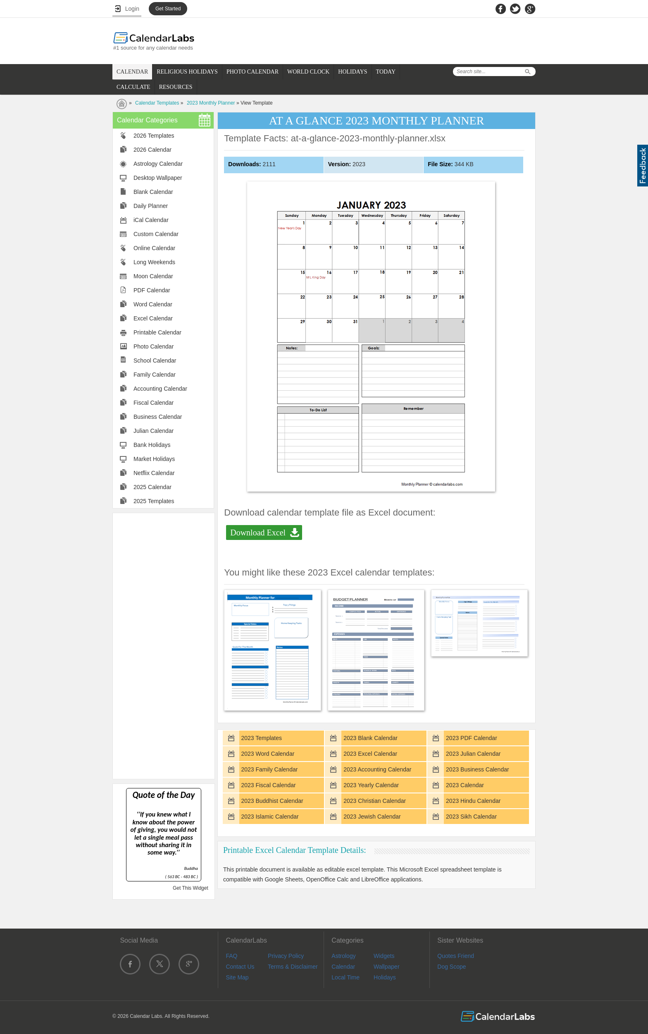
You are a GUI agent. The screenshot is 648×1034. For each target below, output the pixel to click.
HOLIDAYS (352, 72)
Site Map (237, 977)
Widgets (384, 956)
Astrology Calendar (158, 163)
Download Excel (258, 532)
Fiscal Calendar (153, 402)
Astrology (343, 956)
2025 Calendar (152, 487)
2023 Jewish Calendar (372, 816)
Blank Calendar (153, 192)
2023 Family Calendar (269, 769)
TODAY (385, 72)
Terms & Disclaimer (293, 966)
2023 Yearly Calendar (371, 785)
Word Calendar (152, 304)
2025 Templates (153, 501)
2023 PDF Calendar (471, 738)
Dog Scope (451, 966)
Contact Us (240, 966)
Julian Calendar (153, 430)
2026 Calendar (152, 149)
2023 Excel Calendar (370, 753)
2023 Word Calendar (267, 753)
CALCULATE (133, 87)
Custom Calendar (156, 234)
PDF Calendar (151, 290)
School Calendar (154, 360)
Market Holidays (154, 459)
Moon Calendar (153, 276)
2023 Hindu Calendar (473, 801)
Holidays (385, 977)
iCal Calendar (151, 220)
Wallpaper (387, 966)
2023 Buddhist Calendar (272, 801)
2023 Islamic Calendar (269, 816)
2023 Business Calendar (477, 769)
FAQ (231, 956)
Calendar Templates (157, 103)
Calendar (343, 966)
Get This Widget (190, 888)
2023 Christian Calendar (374, 801)
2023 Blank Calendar (370, 738)
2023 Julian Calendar (473, 753)
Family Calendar (154, 374)
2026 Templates (153, 135)
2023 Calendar (465, 785)
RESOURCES (176, 87)
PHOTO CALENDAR (252, 72)
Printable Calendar (157, 332)
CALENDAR (132, 72)
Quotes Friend (455, 956)
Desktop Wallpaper (157, 177)
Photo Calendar (153, 346)
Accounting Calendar (160, 388)
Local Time (345, 977)
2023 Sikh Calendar (471, 816)
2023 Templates (261, 738)
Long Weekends (154, 262)
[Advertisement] (164, 645)
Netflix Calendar (154, 473)
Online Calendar (154, 248)
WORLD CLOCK (308, 72)
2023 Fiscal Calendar (268, 785)
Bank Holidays (152, 445)
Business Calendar (157, 416)
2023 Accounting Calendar (377, 769)
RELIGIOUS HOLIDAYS (187, 72)
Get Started (168, 9)
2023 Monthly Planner (211, 103)
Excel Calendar (153, 318)
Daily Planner (150, 206)
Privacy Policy (286, 956)
